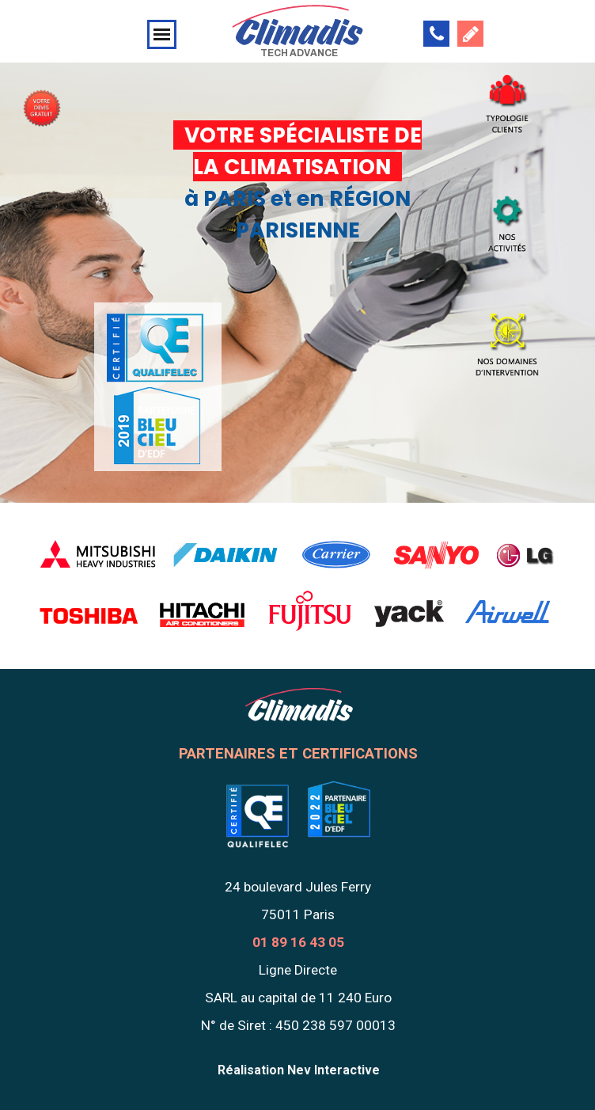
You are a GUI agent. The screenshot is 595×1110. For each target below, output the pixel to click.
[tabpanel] (41, 98)
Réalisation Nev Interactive (299, 1070)
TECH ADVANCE (299, 53)
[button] (436, 34)
